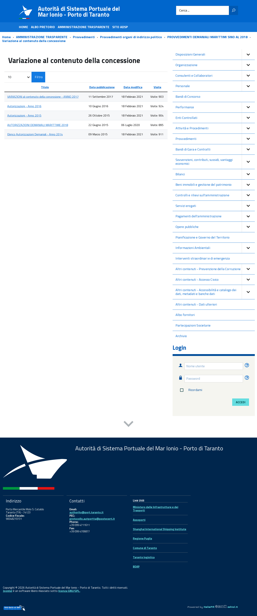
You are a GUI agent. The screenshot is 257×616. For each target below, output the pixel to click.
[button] (248, 54)
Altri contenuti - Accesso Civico (215, 279)
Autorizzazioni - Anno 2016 (24, 106)
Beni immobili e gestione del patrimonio (215, 185)
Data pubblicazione (102, 87)
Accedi (240, 402)
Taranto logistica (144, 557)
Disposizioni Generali (215, 54)
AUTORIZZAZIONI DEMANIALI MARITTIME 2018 (37, 125)
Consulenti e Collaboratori (215, 75)
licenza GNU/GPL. (69, 591)
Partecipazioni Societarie (193, 325)
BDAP (136, 566)
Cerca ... (184, 10)
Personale (215, 86)
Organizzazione (215, 65)
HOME (23, 26)
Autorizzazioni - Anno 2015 (24, 115)
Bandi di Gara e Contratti (215, 149)
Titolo (45, 87)
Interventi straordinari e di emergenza (203, 258)
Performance (215, 107)
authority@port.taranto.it (86, 512)
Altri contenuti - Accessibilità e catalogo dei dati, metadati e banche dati (215, 292)
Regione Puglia (142, 538)
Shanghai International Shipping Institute (159, 529)
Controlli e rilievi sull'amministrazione (215, 195)
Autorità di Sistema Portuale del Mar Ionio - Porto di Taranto (79, 11)
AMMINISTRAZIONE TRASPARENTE (83, 26)
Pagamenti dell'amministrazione (215, 216)
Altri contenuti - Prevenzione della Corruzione (215, 269)
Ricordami (190, 390)
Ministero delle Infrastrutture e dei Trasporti (155, 508)
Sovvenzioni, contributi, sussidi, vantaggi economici (215, 162)
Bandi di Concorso (188, 96)
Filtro (39, 77)
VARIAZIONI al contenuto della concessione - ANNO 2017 (43, 96)
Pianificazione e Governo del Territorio (203, 237)
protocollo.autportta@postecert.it (92, 519)
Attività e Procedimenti (215, 128)
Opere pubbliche (215, 227)
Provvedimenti (215, 139)
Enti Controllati (215, 118)
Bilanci (215, 174)
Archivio (181, 335)
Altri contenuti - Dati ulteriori (196, 304)
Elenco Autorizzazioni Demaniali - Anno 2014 (35, 134)
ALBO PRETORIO (43, 26)
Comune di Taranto (145, 548)
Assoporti (139, 520)
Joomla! (7, 591)
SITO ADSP (120, 26)
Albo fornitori (185, 314)
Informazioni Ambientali (215, 248)
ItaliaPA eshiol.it (221, 607)
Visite (157, 87)
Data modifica (133, 87)
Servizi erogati (215, 206)
